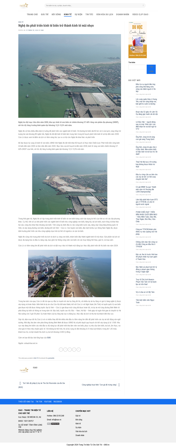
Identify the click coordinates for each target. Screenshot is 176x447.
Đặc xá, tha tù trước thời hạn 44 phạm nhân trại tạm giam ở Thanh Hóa (146, 256)
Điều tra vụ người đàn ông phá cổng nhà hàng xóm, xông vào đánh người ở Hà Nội (145, 88)
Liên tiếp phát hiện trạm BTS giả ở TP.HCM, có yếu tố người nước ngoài (147, 201)
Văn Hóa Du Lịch (104, 14)
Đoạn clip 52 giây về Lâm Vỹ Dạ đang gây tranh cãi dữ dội (147, 113)
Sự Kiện (78, 14)
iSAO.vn (106, 445)
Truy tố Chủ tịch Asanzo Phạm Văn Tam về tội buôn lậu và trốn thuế (146, 281)
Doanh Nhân (122, 14)
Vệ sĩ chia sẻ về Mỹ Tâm (145, 292)
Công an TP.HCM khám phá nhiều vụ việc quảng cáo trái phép (146, 231)
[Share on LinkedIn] (79, 349)
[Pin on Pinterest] (74, 349)
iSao (42, 30)
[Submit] (143, 5)
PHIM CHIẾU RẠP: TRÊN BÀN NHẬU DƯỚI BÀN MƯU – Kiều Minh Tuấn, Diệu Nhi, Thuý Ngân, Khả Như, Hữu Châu (146, 217)
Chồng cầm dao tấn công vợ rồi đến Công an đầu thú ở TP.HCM (146, 244)
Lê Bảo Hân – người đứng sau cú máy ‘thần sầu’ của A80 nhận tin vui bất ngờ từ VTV (146, 125)
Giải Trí (45, 14)
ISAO (49, 337)
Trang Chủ (32, 14)
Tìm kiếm (131, 62)
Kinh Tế (67, 14)
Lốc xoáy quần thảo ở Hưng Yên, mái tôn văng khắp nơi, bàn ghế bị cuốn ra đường (146, 101)
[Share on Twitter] (65, 349)
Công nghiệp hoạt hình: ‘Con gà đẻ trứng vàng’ (101, 385)
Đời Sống (56, 14)
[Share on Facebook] (61, 349)
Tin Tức (89, 14)
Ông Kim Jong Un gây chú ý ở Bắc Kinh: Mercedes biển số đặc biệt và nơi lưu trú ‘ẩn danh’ (146, 150)
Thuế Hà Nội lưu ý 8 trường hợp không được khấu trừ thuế (146, 164)
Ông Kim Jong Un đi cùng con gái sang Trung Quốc (145, 138)
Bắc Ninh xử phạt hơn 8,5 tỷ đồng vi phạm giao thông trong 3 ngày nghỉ (146, 269)
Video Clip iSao (140, 14)
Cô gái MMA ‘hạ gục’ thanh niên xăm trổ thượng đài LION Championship (146, 189)
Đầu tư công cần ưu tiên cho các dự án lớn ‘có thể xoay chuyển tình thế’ (147, 176)
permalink (51, 358)
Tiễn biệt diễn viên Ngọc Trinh (145, 301)
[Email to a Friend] (70, 349)
